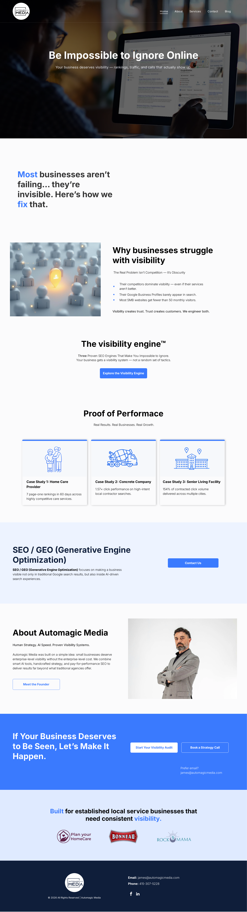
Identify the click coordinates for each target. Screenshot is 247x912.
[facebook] (131, 894)
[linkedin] (138, 894)
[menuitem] (164, 11)
